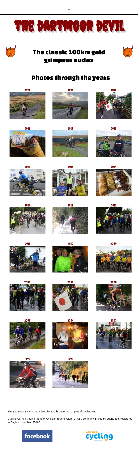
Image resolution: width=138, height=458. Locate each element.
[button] (69, 9)
